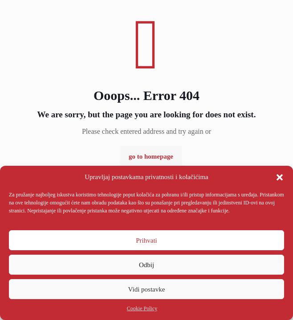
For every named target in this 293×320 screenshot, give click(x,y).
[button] (279, 177)
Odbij (146, 264)
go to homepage (151, 156)
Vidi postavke (146, 289)
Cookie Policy (142, 308)
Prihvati (146, 240)
